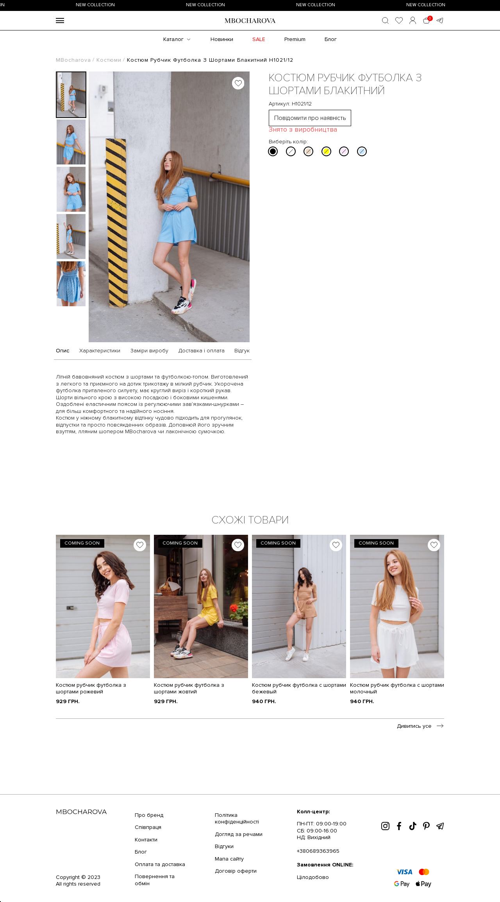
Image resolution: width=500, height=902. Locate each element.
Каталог (173, 39)
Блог (331, 39)
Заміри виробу (149, 351)
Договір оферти (236, 871)
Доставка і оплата (202, 351)
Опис (62, 351)
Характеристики (99, 351)
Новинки (222, 39)
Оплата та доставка (160, 864)
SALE (258, 39)
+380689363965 (318, 851)
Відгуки (224, 846)
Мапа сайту (229, 859)
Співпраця (148, 827)
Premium (294, 39)
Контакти (146, 839)
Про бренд (149, 815)
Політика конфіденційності (237, 818)
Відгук (242, 351)
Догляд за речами (238, 834)
